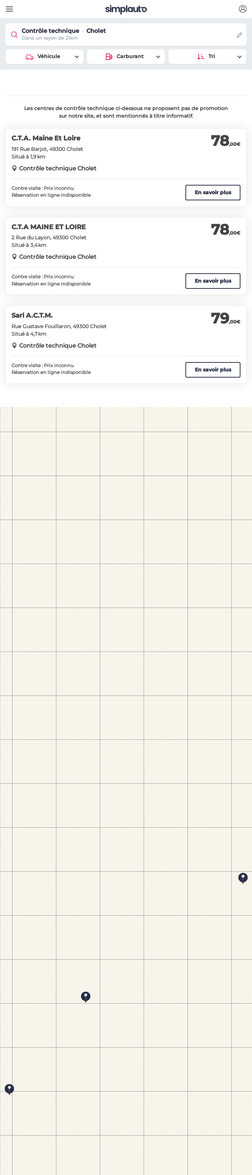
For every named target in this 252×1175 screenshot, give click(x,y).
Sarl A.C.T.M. (32, 315)
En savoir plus (213, 192)
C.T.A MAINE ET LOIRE (49, 227)
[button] (243, 9)
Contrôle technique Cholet (57, 168)
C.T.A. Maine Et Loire (46, 138)
